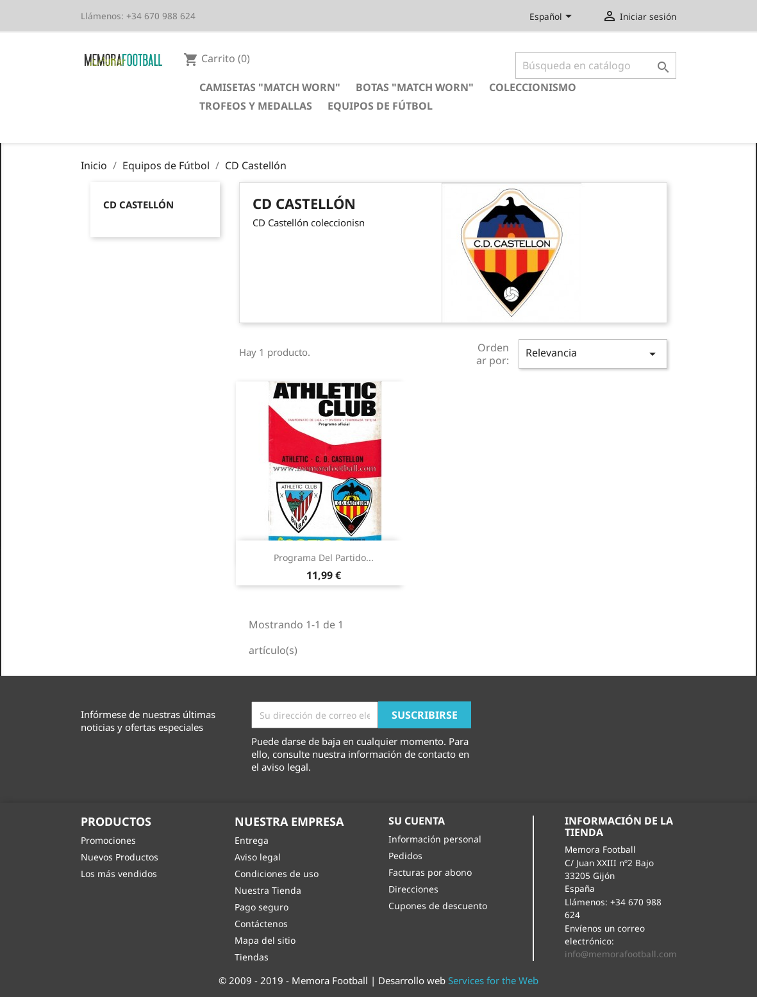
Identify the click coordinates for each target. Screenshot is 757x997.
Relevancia (593, 354)
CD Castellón (138, 204)
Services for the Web (493, 980)
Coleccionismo (532, 87)
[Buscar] (595, 65)
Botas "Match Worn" (415, 87)
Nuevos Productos (119, 857)
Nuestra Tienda (268, 890)
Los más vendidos (119, 873)
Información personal (434, 839)
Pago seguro (261, 907)
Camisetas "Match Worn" (269, 87)
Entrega (252, 840)
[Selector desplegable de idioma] (552, 17)
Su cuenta (416, 821)
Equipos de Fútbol (380, 106)
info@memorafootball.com (621, 954)
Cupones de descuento (437, 906)
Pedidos (405, 856)
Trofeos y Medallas (255, 106)
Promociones (108, 840)
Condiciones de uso (277, 873)
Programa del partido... (324, 557)
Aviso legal (258, 857)
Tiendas (252, 957)
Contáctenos (261, 923)
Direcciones (413, 889)
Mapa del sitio (265, 940)
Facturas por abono (430, 872)
